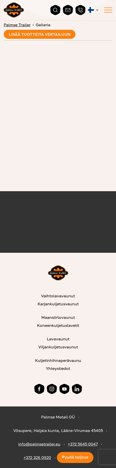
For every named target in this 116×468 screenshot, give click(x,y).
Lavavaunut (58, 338)
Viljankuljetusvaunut (58, 346)
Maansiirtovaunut (58, 317)
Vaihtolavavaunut (58, 295)
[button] (93, 10)
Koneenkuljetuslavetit (58, 325)
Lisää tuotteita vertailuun (39, 34)
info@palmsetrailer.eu (39, 443)
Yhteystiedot (58, 368)
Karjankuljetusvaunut (58, 303)
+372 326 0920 (37, 457)
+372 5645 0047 (83, 443)
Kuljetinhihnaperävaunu (58, 360)
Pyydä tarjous (75, 456)
